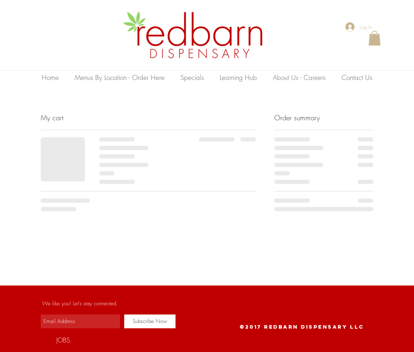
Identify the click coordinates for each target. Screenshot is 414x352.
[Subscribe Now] (150, 321)
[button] (374, 38)
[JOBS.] (64, 339)
